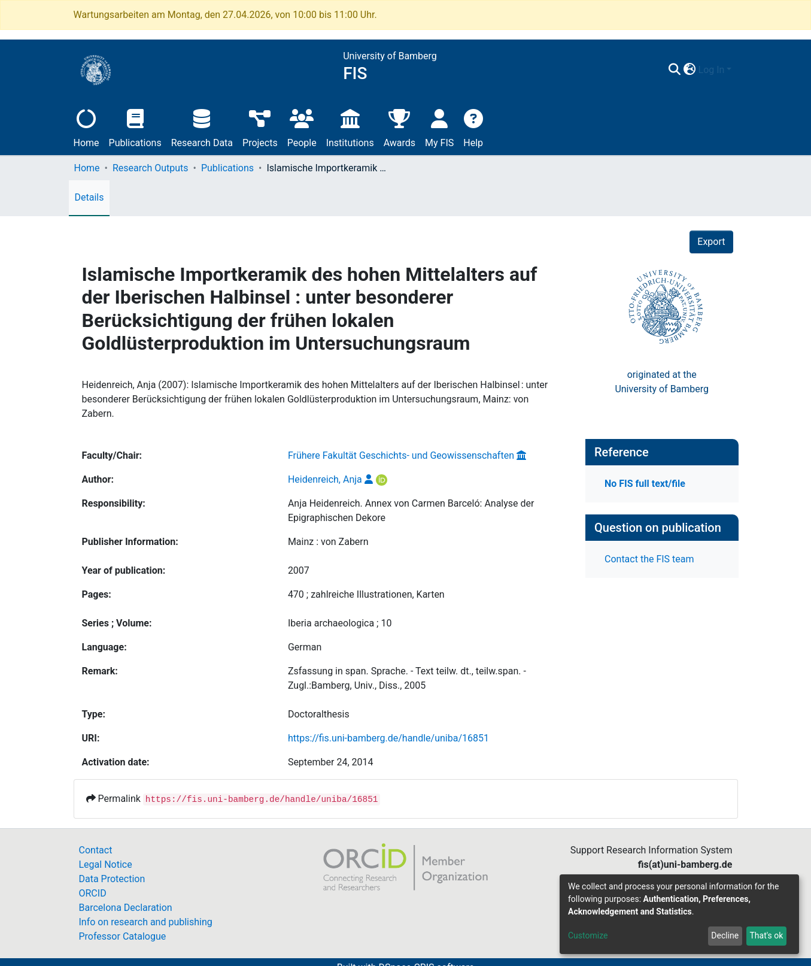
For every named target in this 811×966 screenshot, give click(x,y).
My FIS (439, 127)
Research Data (202, 127)
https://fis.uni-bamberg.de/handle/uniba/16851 (388, 738)
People (302, 127)
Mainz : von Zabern (328, 541)
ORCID (93, 893)
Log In (711, 69)
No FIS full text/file (645, 483)
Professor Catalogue (122, 936)
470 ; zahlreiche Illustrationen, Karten (366, 594)
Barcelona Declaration (125, 907)
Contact (96, 850)
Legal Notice (105, 864)
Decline (725, 935)
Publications (135, 127)
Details (89, 197)
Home (86, 127)
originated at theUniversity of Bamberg (662, 382)
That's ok (766, 935)
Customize (588, 935)
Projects (260, 127)
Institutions (350, 127)
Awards (399, 127)
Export (711, 241)
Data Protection (112, 879)
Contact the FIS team (649, 559)
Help (473, 127)
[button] (689, 70)
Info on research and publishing (145, 922)
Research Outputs (151, 168)
